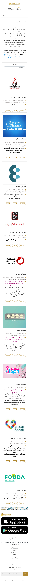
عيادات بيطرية (14, 564)
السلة (18, 8)
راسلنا (8, 110)
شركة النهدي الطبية (18, 439)
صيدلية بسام (21, 139)
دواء (21, 22)
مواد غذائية (14, 560)
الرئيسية (25, 22)
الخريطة (22, 110)
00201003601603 (13, 544)
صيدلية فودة (21, 491)
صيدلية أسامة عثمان (18, 97)
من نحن (14, 550)
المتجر (11, 8)
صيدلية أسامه (21, 274)
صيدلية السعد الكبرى (18, 233)
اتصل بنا (14, 554)
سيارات (14, 562)
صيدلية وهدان (21, 384)
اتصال (15, 110)
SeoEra (19, 580)
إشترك (25, 573)
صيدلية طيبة (21, 330)
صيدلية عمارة (21, 187)
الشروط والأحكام (14, 552)
